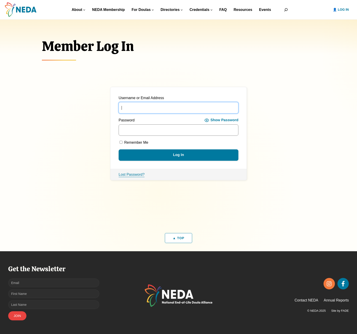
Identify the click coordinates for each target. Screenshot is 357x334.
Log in (343, 9)
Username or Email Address (141, 98)
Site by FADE (340, 310)
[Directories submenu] (182, 10)
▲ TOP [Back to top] (178, 238)
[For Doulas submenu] (153, 10)
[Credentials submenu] (211, 10)
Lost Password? (132, 174)
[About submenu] (84, 10)
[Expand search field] (286, 9)
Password (127, 120)
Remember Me (134, 142)
